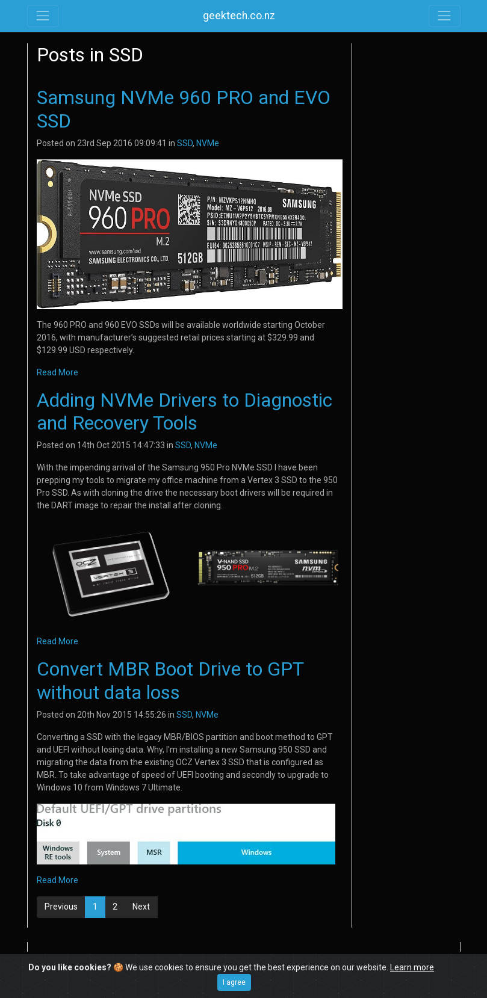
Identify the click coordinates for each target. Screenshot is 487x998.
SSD (185, 143)
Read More (57, 372)
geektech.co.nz (239, 16)
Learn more (412, 967)
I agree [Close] (234, 982)
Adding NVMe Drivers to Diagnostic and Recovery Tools (184, 411)
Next (141, 906)
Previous (61, 906)
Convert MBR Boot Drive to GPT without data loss (170, 680)
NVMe (207, 143)
